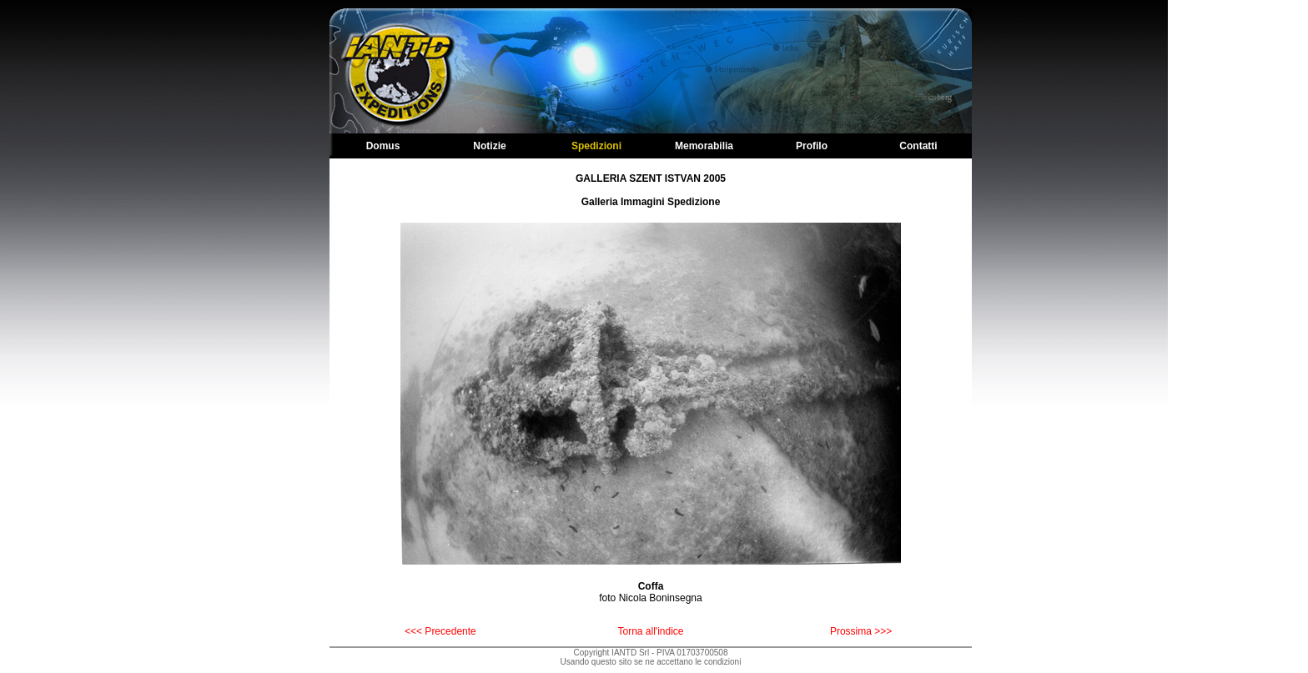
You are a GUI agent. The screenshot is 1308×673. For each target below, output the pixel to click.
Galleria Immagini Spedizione (651, 202)
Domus (383, 146)
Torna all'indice (650, 631)
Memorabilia (704, 146)
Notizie (489, 146)
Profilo (812, 146)
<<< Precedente (440, 631)
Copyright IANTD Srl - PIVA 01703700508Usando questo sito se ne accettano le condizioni (651, 657)
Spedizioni (596, 146)
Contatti (918, 146)
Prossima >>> (861, 631)
